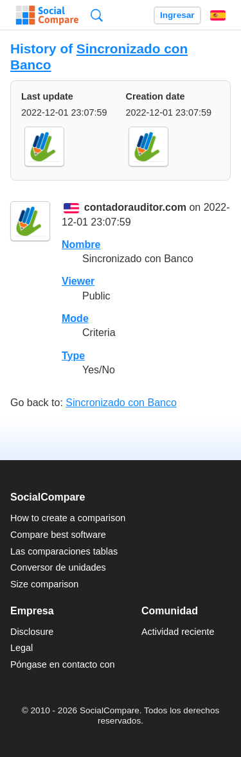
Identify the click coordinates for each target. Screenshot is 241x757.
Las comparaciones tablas (64, 551)
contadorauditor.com (135, 207)
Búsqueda (97, 15)
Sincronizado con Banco (121, 402)
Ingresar (177, 15)
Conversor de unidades (58, 567)
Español (218, 15)
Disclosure (31, 632)
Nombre (81, 244)
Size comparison (44, 584)
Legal (21, 648)
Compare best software (58, 535)
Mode (75, 318)
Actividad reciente (178, 632)
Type (73, 355)
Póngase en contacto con (62, 664)
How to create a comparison (67, 518)
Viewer (78, 281)
